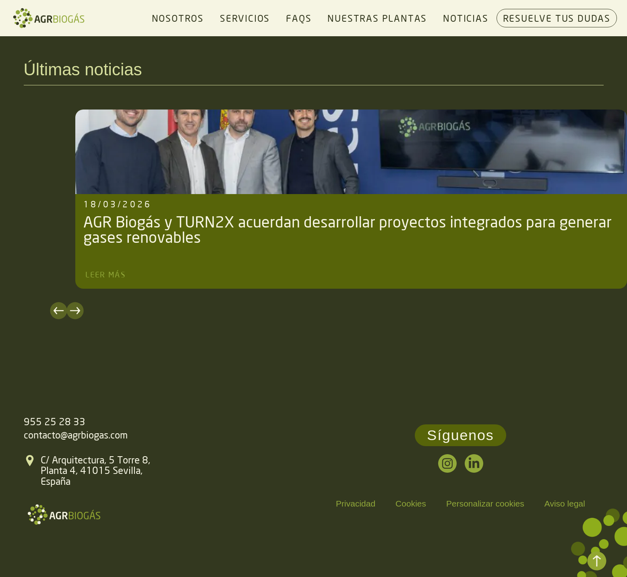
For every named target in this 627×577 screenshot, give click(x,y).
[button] (84, 311)
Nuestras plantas (377, 18)
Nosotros (178, 18)
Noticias (465, 18)
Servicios (245, 18)
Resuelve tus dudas (556, 18)
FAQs (298, 18)
